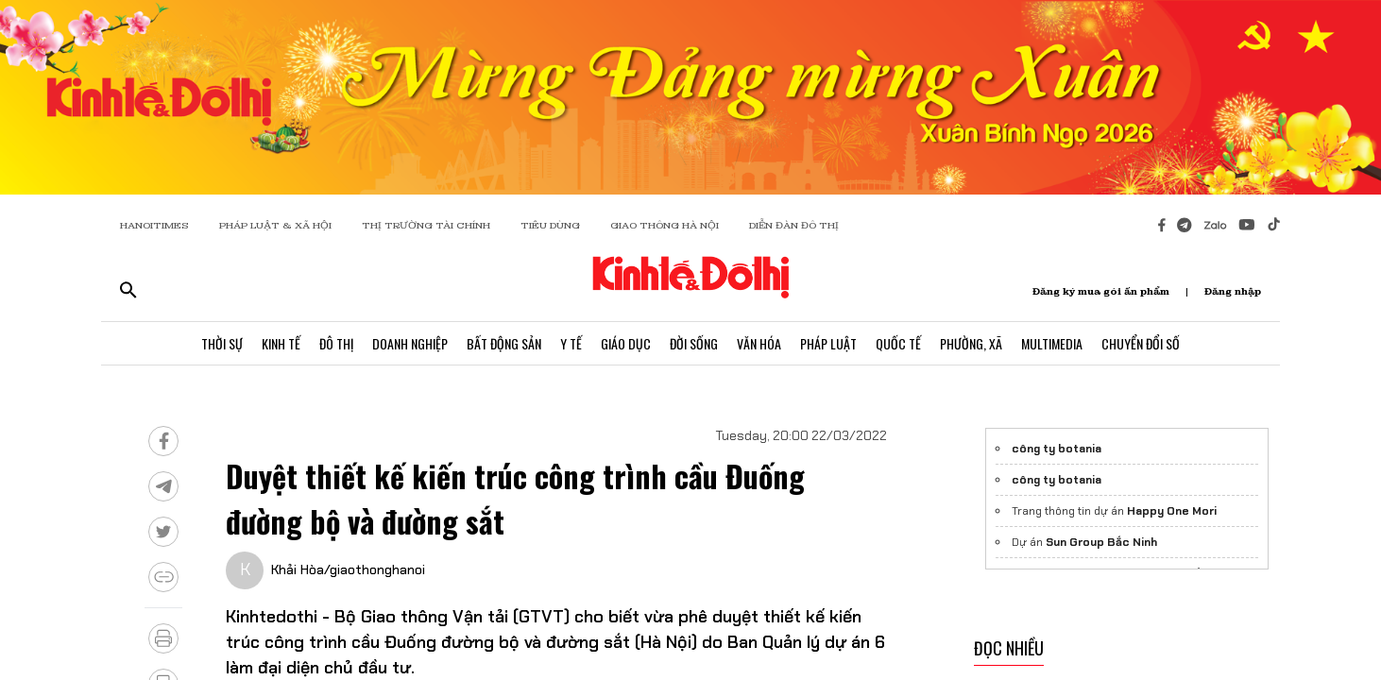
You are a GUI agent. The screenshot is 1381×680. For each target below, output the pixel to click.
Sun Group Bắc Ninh (1101, 542)
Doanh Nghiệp (410, 343)
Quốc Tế (898, 343)
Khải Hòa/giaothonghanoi (348, 569)
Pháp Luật (828, 343)
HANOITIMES (154, 225)
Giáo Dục (626, 343)
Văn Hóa (759, 343)
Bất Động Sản (504, 343)
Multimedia (1052, 343)
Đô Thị (336, 343)
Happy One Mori (1172, 510)
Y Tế (571, 343)
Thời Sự (222, 343)
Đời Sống (694, 343)
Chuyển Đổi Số (1140, 343)
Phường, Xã (971, 343)
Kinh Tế (281, 343)
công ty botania (1056, 448)
